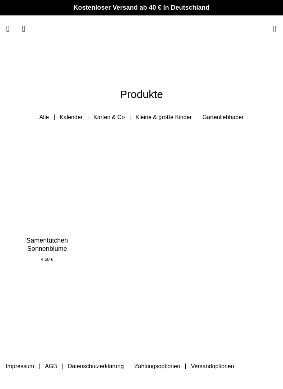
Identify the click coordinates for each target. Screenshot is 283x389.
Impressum (20, 366)
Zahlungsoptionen (157, 366)
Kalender (71, 117)
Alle (44, 117)
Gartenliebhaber (223, 117)
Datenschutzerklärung (96, 366)
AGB (51, 366)
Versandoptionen (212, 366)
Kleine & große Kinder (163, 117)
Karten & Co (109, 117)
